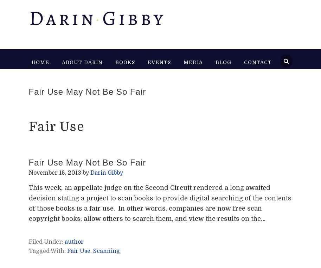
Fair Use (78, 251)
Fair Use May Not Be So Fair (87, 91)
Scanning (106, 251)
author (74, 242)
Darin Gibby (96, 21)
